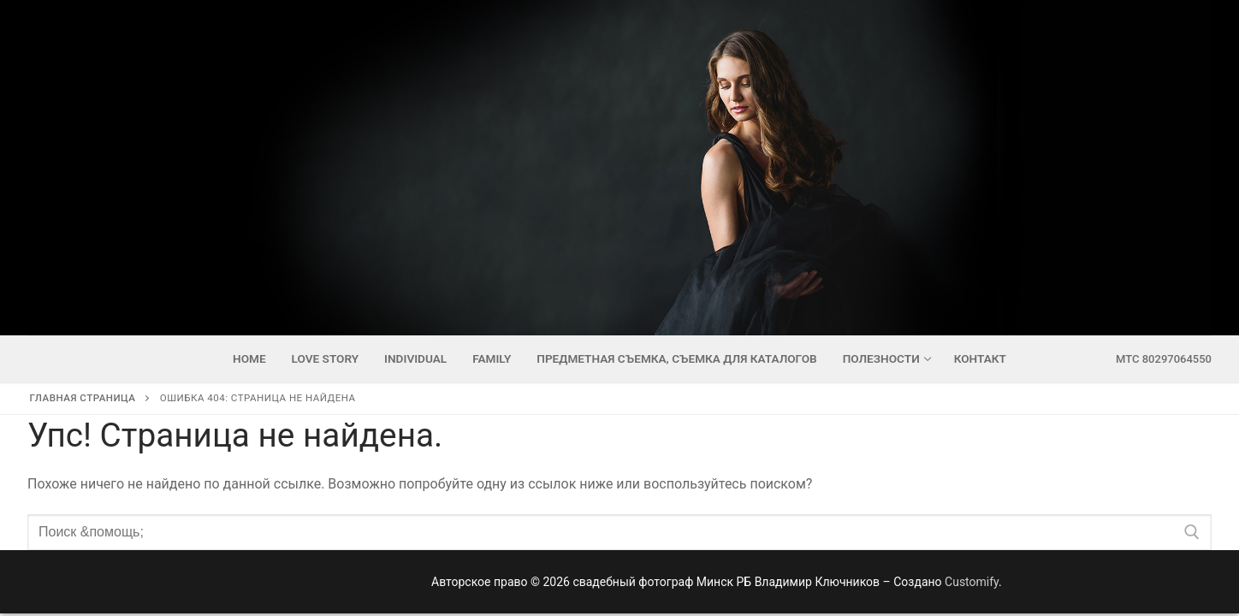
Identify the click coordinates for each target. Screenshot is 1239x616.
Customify (972, 582)
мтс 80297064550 (1164, 358)
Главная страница (83, 398)
